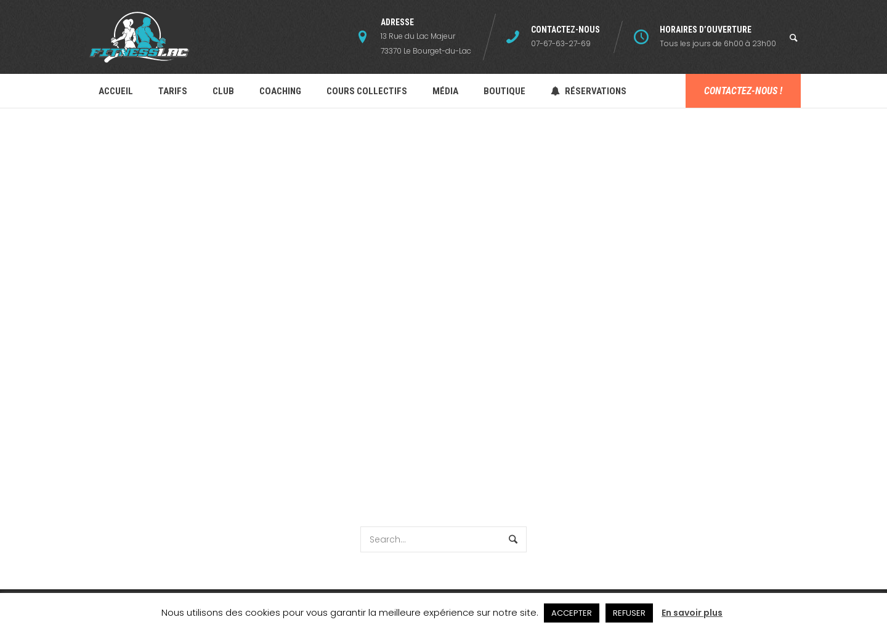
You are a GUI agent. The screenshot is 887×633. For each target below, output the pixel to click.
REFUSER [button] (629, 613)
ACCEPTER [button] (571, 613)
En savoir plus (692, 613)
